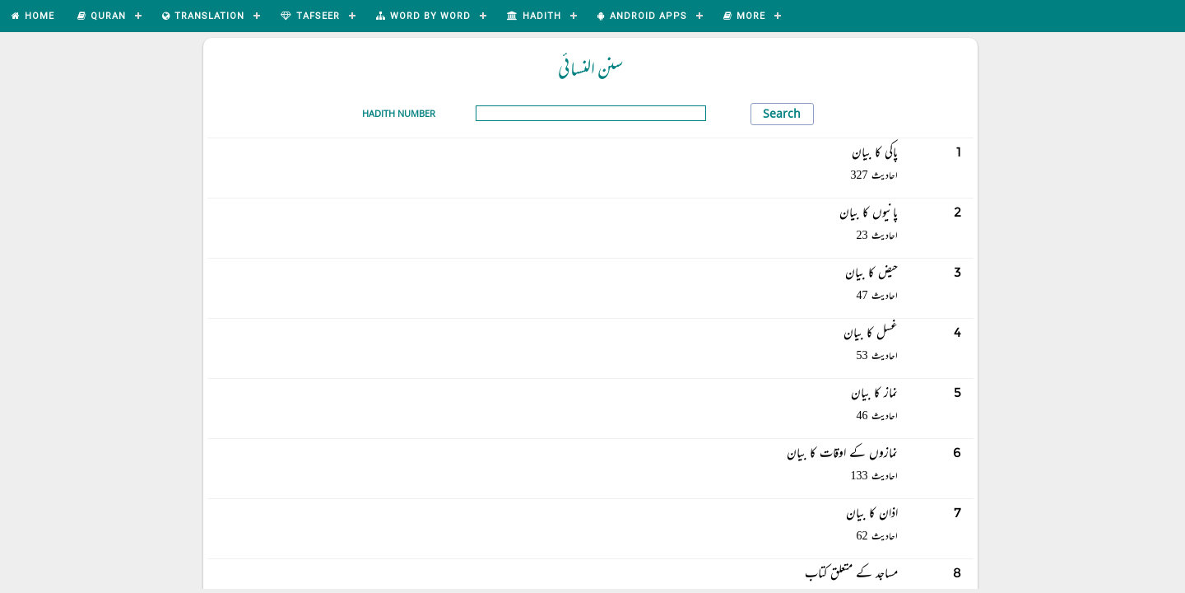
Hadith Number (398, 113)
